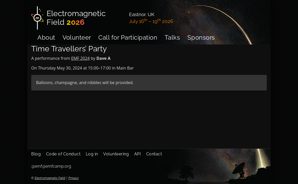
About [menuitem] (46, 37)
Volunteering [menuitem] (116, 154)
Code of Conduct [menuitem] (63, 154)
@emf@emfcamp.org (51, 166)
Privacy (73, 178)
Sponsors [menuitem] (201, 37)
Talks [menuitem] (172, 37)
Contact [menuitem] (154, 154)
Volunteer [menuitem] (76, 37)
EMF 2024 (80, 58)
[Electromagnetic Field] (77, 18)
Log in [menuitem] (92, 154)
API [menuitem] (137, 154)
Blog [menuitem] (36, 154)
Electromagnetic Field (50, 178)
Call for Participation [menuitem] (127, 37)
